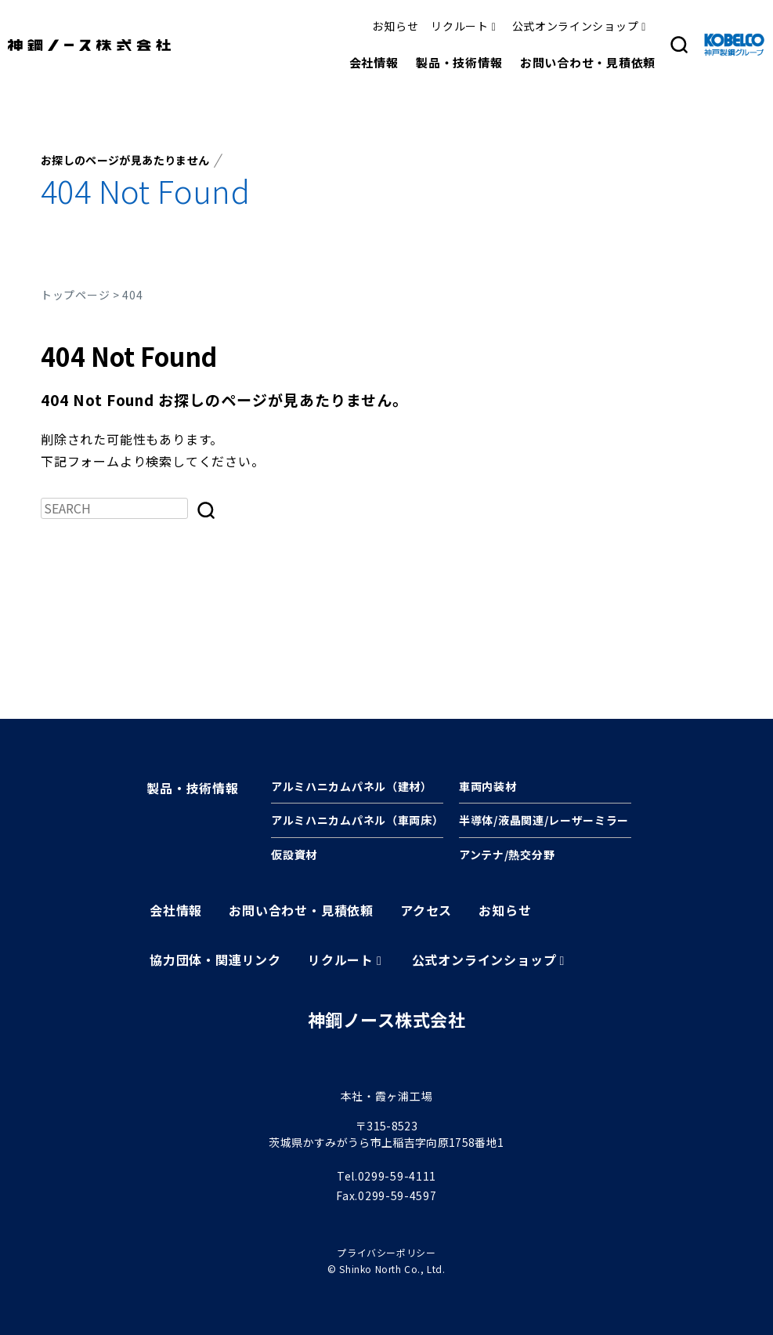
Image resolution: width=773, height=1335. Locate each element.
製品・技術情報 (459, 62)
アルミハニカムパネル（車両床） (357, 820)
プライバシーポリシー (386, 1252)
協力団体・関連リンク (215, 959)
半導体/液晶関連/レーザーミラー (544, 820)
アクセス (426, 910)
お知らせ (395, 26)
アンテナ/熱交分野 (506, 854)
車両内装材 (488, 786)
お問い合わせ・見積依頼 (588, 62)
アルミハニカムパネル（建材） (351, 786)
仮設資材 (294, 854)
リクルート (460, 26)
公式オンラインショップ (575, 26)
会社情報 (374, 62)
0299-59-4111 (397, 1176)
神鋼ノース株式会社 (387, 1019)
